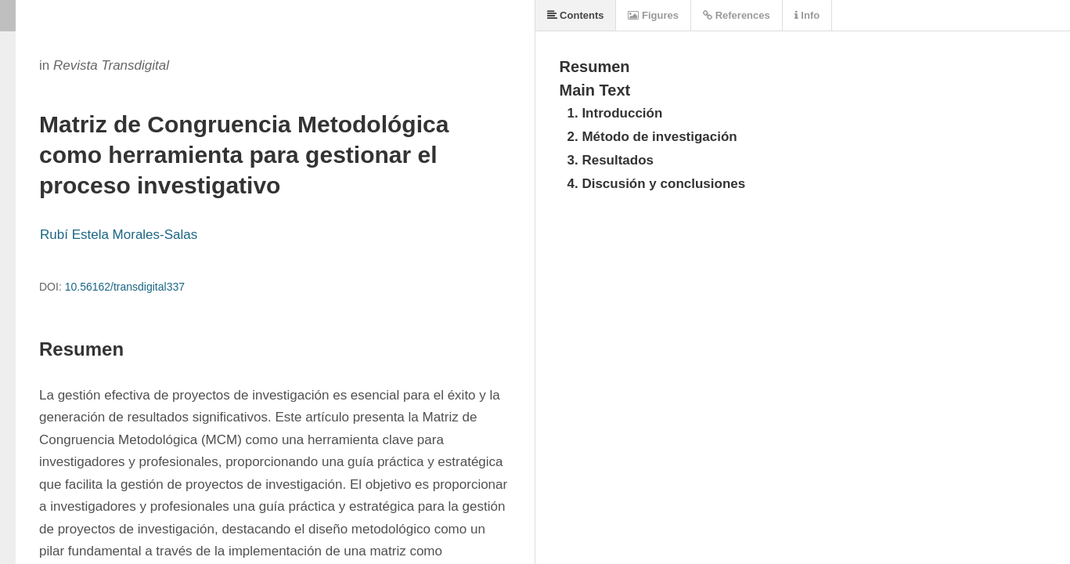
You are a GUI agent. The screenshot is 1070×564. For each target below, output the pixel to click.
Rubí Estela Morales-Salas (118, 234)
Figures (653, 15)
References (736, 15)
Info (807, 15)
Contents (575, 15)
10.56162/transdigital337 (125, 286)
